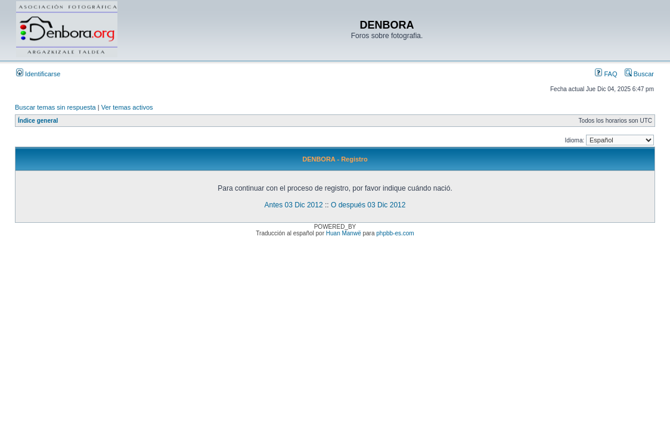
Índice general (38, 120)
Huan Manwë (343, 233)
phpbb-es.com (395, 233)
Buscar (639, 73)
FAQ (606, 73)
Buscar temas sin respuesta (55, 107)
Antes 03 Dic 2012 (294, 205)
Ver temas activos (127, 107)
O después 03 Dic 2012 (368, 205)
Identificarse (38, 73)
